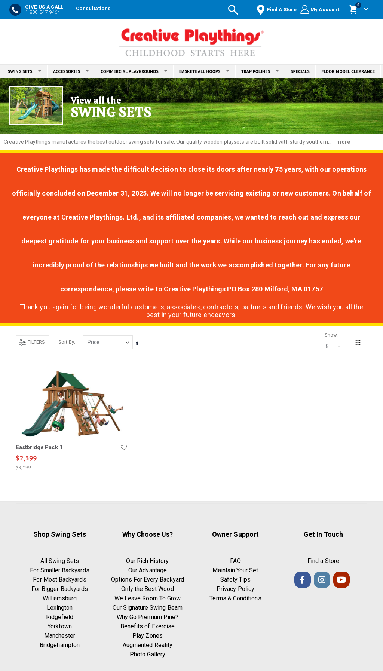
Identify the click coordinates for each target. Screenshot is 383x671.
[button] (123, 447)
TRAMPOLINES (260, 71)
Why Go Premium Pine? (147, 618)
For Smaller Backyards (59, 571)
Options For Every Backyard (147, 580)
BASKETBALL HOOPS (204, 71)
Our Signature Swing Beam (148, 608)
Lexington (60, 608)
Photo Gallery (147, 655)
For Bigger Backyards (59, 590)
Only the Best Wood (147, 590)
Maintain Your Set (235, 571)
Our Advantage (147, 571)
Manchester (60, 636)
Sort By (66, 342)
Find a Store (323, 562)
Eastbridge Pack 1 (39, 447)
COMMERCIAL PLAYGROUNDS (134, 71)
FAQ (235, 562)
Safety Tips (235, 580)
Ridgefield (60, 618)
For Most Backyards (59, 580)
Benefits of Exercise (147, 627)
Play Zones (147, 636)
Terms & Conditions (235, 599)
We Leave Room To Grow (147, 599)
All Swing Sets (59, 562)
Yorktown (60, 627)
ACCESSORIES (71, 71)
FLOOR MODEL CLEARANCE (348, 71)
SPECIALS (300, 71)
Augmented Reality (147, 646)
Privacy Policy (235, 590)
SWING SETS (25, 71)
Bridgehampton (60, 646)
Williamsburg (60, 599)
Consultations (93, 8)
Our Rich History (147, 562)
